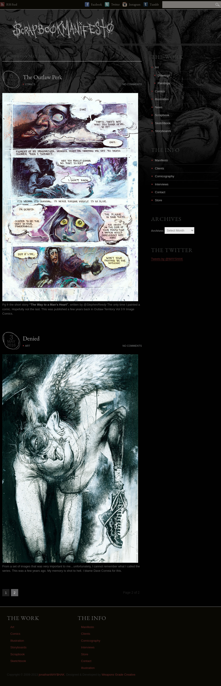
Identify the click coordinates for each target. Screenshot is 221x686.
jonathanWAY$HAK (51, 674)
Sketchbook (163, 123)
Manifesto (161, 160)
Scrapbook (162, 115)
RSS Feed (8, 4)
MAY (11, 80)
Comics (30, 84)
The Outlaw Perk (42, 77)
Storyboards (163, 131)
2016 (11, 83)
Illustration (162, 99)
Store (158, 200)
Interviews (162, 184)
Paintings (164, 83)
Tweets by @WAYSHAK (167, 259)
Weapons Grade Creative (118, 674)
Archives (157, 230)
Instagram (131, 4)
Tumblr (151, 4)
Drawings (164, 75)
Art (27, 345)
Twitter (112, 4)
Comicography (164, 176)
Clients (159, 168)
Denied (31, 338)
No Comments (132, 84)
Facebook (93, 4)
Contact (160, 192)
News (159, 107)
